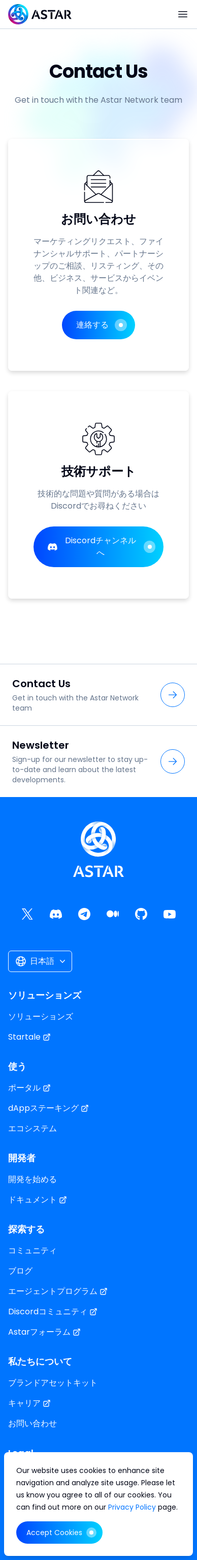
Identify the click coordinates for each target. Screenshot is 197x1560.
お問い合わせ (32, 1423)
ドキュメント (37, 1199)
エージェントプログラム (58, 1291)
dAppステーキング (48, 1108)
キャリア (29, 1403)
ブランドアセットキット (52, 1383)
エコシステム (32, 1128)
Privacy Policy (133, 1507)
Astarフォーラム (44, 1332)
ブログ (20, 1271)
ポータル (29, 1088)
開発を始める (32, 1179)
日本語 (41, 961)
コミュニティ (32, 1250)
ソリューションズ (40, 1016)
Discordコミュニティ (52, 1311)
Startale (29, 1037)
